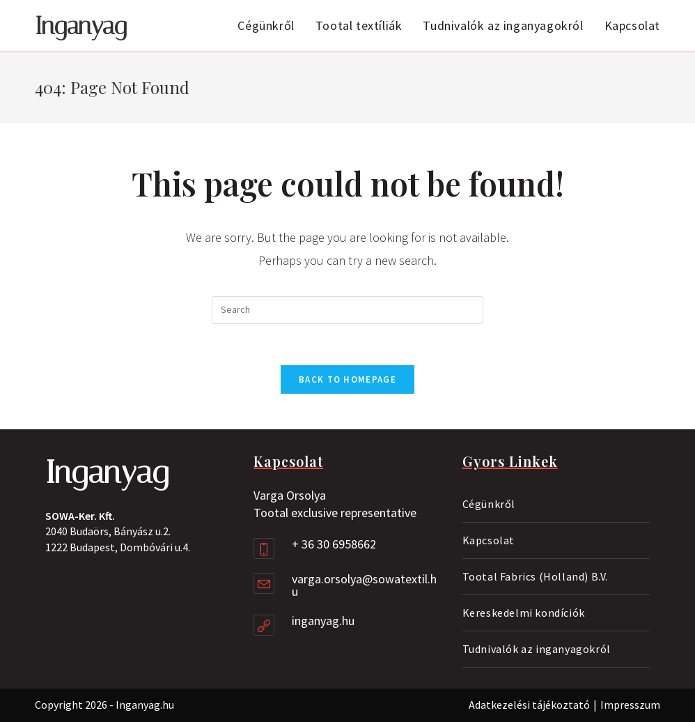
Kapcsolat (488, 540)
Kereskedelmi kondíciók (523, 613)
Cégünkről (488, 504)
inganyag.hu (323, 621)
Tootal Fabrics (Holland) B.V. (535, 576)
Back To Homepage (347, 380)
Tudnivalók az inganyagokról (536, 649)
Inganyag (81, 26)
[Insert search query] (347, 310)
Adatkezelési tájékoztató (529, 705)
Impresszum (630, 705)
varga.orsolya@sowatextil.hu (364, 585)
